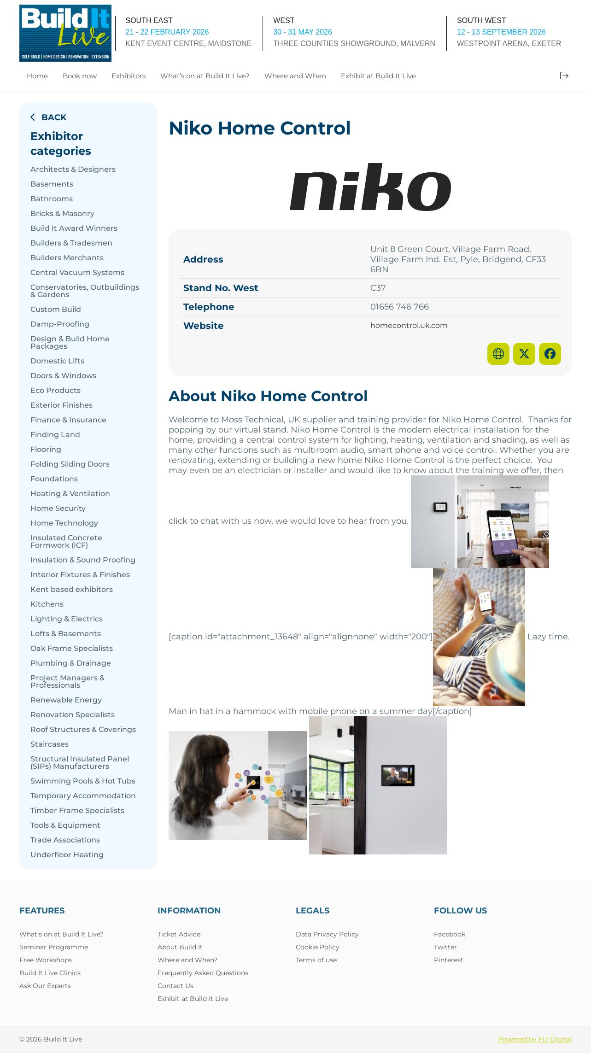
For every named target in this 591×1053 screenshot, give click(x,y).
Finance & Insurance (68, 420)
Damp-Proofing (59, 324)
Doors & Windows (63, 376)
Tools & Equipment (65, 825)
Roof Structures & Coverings (83, 729)
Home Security (58, 508)
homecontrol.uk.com (409, 325)
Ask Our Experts (45, 986)
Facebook (449, 934)
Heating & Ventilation (70, 493)
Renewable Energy (66, 700)
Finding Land (55, 435)
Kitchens (47, 604)
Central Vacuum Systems (77, 272)
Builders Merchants (67, 258)
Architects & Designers (73, 169)
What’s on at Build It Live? (205, 75)
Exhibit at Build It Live (378, 75)
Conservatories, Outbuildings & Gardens (84, 291)
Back (48, 117)
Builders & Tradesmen (71, 243)
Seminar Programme (53, 947)
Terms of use (316, 960)
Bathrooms (51, 199)
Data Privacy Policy (327, 934)
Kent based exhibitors (71, 589)
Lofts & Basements (65, 634)
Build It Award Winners (73, 228)
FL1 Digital (555, 1039)
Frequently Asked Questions (203, 973)
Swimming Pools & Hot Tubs (82, 781)
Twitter (445, 947)
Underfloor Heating (67, 855)
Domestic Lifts (57, 361)
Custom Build (55, 309)
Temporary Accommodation (83, 796)
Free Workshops (45, 960)
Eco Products (55, 390)
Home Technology (64, 523)
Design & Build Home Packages (70, 342)
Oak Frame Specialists (71, 648)
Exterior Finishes (61, 405)
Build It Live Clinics (50, 973)
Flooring (45, 449)
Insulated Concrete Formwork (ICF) (66, 541)
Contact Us (175, 986)
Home (37, 75)
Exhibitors (128, 75)
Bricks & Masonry (62, 213)
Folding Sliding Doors (70, 464)
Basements (51, 184)
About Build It (180, 947)
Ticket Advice (179, 934)
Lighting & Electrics (66, 619)
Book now (80, 75)
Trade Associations (65, 840)
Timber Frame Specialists (77, 810)
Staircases (49, 744)
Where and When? (187, 960)
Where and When (295, 75)
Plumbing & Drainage (70, 663)
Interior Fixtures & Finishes (80, 575)
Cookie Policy (317, 947)
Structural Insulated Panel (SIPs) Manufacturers (79, 762)
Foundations (54, 479)
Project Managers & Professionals (67, 681)
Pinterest (448, 960)
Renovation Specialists (72, 715)
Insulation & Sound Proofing (82, 560)
